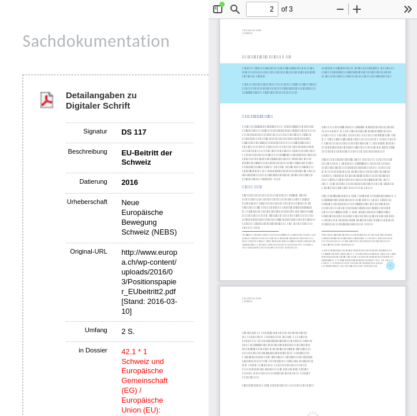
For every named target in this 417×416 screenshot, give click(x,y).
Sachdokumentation (96, 40)
